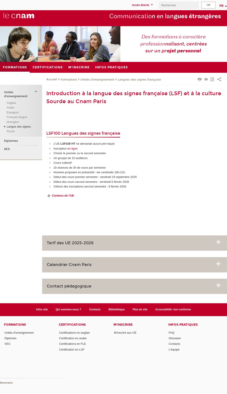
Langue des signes (19, 126)
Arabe (10, 107)
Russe (11, 131)
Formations (69, 79)
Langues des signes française (139, 79)
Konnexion (6, 382)
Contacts (94, 309)
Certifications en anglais (74, 332)
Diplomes (11, 141)
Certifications (72, 325)
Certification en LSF (71, 349)
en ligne (72, 148)
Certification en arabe (73, 338)
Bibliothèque (117, 309)
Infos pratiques (183, 325)
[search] (178, 5)
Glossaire (175, 338)
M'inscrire (123, 325)
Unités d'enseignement (97, 79)
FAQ (171, 332)
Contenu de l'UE (63, 195)
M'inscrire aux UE (125, 332)
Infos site (42, 309)
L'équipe (174, 349)
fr (221, 6)
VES (7, 149)
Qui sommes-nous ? (68, 309)
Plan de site (140, 309)
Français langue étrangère (17, 119)
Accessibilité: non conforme (173, 309)
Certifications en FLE (72, 343)
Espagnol (13, 112)
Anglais (11, 102)
